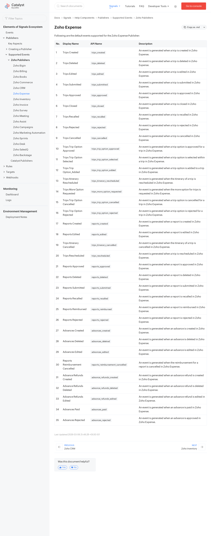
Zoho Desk (19, 144)
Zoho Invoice (20, 104)
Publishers (12, 38)
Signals (67, 17)
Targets (10, 171)
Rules (9, 166)
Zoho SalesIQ (20, 149)
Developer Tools (157, 6)
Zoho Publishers (20, 60)
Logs (8, 200)
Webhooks (12, 177)
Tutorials (130, 6)
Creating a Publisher (20, 49)
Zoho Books (20, 76)
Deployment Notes (16, 217)
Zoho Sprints (20, 138)
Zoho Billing (20, 71)
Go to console (194, 6)
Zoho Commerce (23, 82)
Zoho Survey (20, 110)
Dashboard (12, 194)
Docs (57, 17)
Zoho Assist (19, 121)
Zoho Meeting (21, 116)
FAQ (141, 6)
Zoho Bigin (19, 65)
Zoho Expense (21, 93)
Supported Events (19, 54)
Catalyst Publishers (21, 160)
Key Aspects (15, 43)
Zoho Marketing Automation (29, 132)
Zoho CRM (19, 88)
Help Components (84, 17)
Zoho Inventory (21, 99)
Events (9, 32)
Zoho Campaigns (23, 127)
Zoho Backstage (22, 155)
